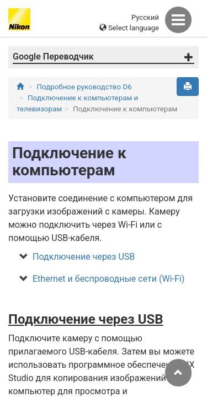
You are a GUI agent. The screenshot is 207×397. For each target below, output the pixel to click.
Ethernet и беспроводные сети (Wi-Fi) (108, 278)
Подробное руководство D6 (84, 87)
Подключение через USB (84, 256)
